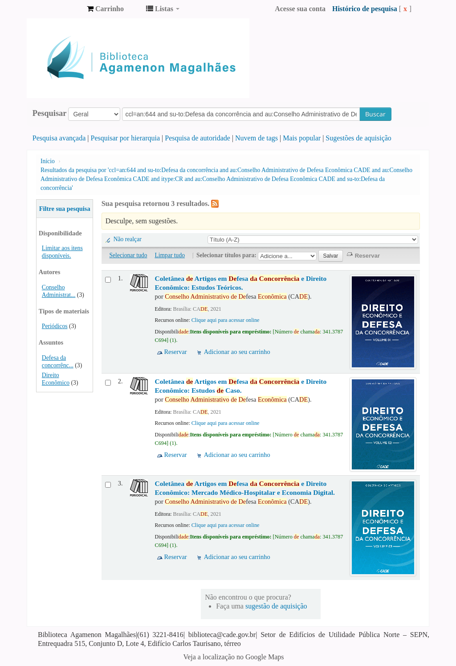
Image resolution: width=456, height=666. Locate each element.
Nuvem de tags (256, 138)
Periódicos (55, 326)
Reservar (175, 351)
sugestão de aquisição (276, 606)
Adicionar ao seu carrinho (237, 351)
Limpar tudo (170, 255)
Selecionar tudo (128, 255)
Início (48, 161)
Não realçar (128, 239)
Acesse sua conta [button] (300, 8)
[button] (105, 9)
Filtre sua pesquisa (64, 208)
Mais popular (302, 138)
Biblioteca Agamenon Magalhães (58, 9)
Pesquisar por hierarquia (125, 138)
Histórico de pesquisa (364, 8)
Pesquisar (50, 113)
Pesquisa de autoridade (197, 138)
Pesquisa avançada (59, 138)
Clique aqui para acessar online (225, 320)
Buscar (375, 114)
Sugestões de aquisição (358, 138)
